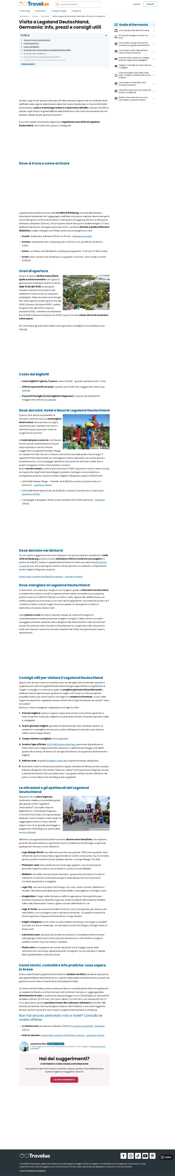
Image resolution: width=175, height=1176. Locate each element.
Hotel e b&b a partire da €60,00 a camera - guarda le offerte (51, 576)
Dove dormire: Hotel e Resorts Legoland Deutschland (47, 50)
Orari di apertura (31, 43)
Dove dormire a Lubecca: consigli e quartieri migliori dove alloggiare (134, 59)
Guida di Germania (133, 25)
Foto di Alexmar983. (103, 309)
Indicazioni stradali (82, 236)
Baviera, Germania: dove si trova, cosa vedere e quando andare (133, 98)
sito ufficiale (50, 399)
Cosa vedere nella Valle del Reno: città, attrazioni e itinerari (133, 51)
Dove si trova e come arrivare (37, 40)
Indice (25, 35)
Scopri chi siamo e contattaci (33, 1170)
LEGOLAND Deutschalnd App (61, 744)
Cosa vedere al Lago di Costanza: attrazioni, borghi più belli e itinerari (134, 44)
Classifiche (76, 11)
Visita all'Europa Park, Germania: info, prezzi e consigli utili (135, 91)
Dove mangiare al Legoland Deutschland (42, 57)
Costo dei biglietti (31, 46)
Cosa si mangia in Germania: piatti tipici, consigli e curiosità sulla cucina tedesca (134, 75)
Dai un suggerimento (64, 1080)
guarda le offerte (43, 485)
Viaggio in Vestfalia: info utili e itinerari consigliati (135, 66)
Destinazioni (40, 11)
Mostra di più (27, 64)
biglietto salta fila (57, 760)
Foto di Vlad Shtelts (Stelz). (100, 448)
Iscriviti (150, 4)
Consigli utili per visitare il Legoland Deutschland (45, 60)
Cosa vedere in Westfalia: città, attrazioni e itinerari (132, 83)
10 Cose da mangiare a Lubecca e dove (133, 36)
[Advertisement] (64, 351)
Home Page (25, 11)
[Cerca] (57, 4)
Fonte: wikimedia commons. (100, 829)
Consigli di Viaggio (58, 11)
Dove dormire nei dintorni (35, 53)
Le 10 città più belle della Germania (134, 30)
